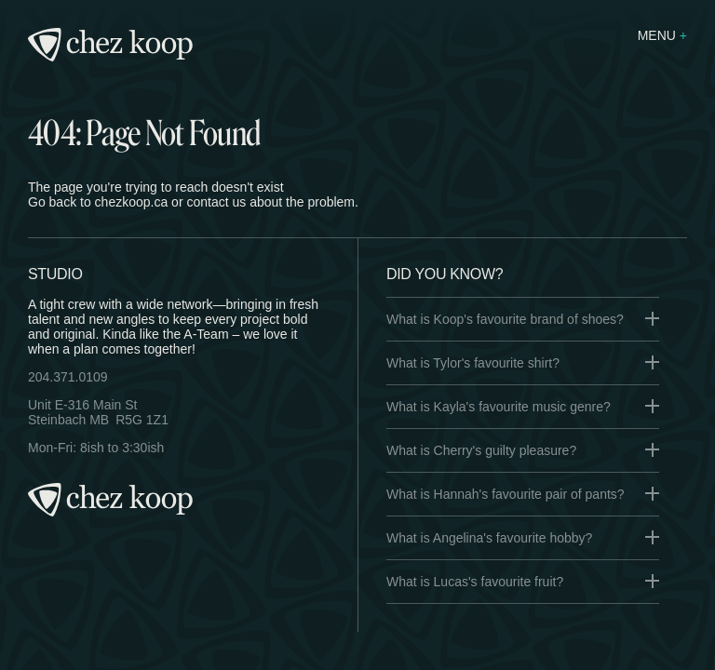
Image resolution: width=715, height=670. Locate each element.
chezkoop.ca (132, 201)
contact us (216, 201)
